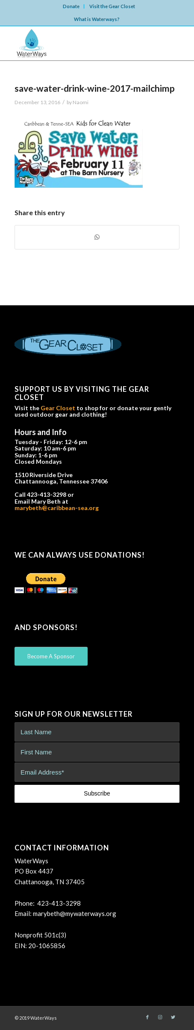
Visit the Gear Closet (112, 6)
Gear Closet (58, 407)
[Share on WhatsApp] (97, 237)
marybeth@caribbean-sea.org (57, 507)
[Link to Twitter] (173, 1017)
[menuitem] (71, 6)
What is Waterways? (97, 19)
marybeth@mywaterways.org (74, 913)
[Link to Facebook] (147, 1017)
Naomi (80, 102)
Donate (71, 6)
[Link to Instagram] (160, 1017)
